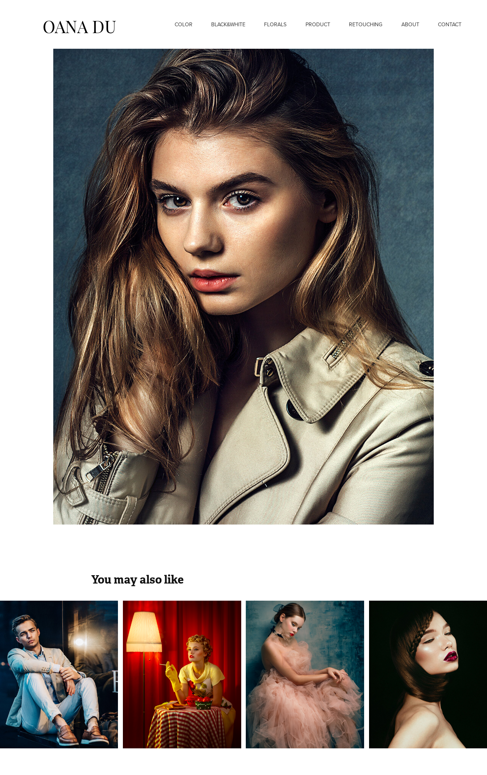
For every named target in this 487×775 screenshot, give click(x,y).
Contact (450, 24)
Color (184, 24)
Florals (275, 24)
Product (318, 24)
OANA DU (79, 25)
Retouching (365, 24)
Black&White (228, 24)
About (410, 24)
